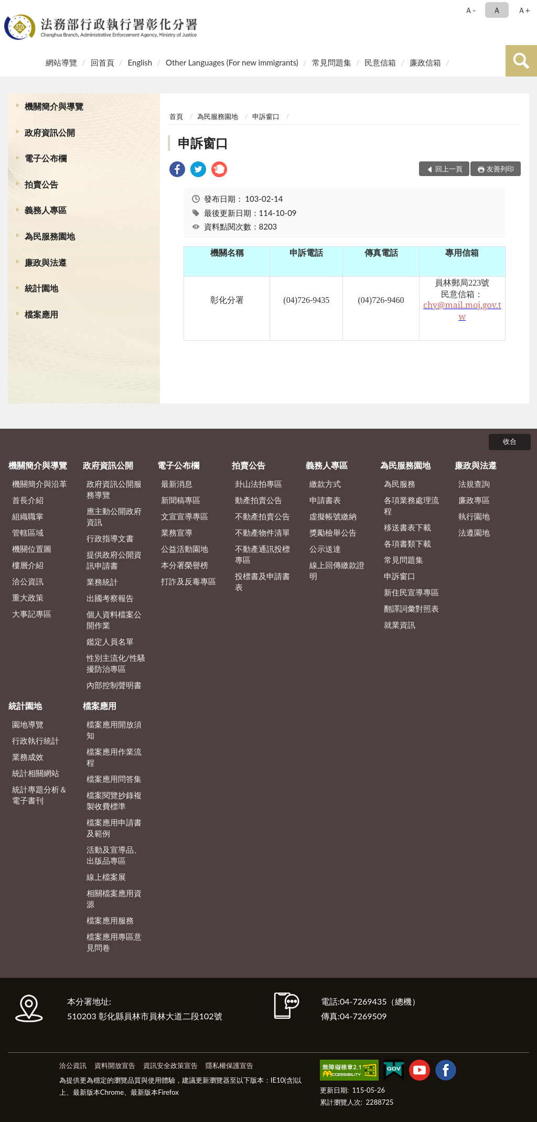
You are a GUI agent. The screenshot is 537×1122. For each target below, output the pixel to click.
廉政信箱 (425, 62)
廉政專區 (474, 500)
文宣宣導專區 (184, 516)
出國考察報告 (110, 598)
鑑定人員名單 (110, 641)
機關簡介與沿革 (39, 483)
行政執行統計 (35, 740)
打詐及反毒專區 (188, 581)
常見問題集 (331, 62)
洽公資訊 (28, 581)
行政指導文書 (110, 538)
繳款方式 (325, 483)
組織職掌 (28, 516)
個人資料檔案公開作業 (114, 619)
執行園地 (474, 516)
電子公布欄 (46, 158)
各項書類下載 (407, 543)
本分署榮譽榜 (184, 565)
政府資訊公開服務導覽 (114, 489)
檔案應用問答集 (114, 778)
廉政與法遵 (46, 262)
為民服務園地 (50, 236)
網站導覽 (61, 62)
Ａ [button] (497, 10)
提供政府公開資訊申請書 (114, 560)
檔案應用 (41, 314)
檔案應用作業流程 (114, 757)
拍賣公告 (41, 184)
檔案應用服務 (110, 920)
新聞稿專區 (180, 500)
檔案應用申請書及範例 (114, 828)
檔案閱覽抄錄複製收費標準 (114, 800)
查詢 (521, 61)
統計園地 (41, 288)
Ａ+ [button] (524, 10)
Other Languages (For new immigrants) (232, 62)
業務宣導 (176, 532)
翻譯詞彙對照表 (411, 608)
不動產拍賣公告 (262, 516)
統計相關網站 (35, 773)
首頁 (176, 116)
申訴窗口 (266, 116)
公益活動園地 (184, 548)
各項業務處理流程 (411, 505)
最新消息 (176, 483)
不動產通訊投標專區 (262, 554)
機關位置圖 (31, 548)
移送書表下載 (407, 527)
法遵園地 (474, 532)
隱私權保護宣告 (229, 1065)
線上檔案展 (106, 876)
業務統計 (102, 581)
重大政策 (28, 597)
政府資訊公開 (50, 132)
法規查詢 (474, 483)
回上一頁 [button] (449, 169)
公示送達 (325, 548)
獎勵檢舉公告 (333, 532)
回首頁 (102, 62)
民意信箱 (380, 62)
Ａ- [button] (470, 10)
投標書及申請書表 (262, 581)
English (140, 62)
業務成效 (28, 756)
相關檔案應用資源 (114, 898)
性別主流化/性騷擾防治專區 (116, 663)
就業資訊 (399, 624)
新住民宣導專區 (411, 592)
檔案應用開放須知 (114, 730)
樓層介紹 (28, 565)
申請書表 (325, 500)
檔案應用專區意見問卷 (114, 942)
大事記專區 (31, 613)
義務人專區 (46, 210)
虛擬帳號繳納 (333, 516)
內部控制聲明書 (114, 685)
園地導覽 (28, 724)
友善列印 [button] (500, 169)
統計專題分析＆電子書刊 (39, 795)
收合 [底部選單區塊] (510, 441)
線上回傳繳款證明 (336, 570)
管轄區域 (28, 532)
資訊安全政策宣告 (170, 1065)
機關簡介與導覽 (54, 106)
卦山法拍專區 (258, 483)
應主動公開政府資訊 (114, 516)
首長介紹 (28, 500)
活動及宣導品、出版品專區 (114, 855)
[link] (177, 170)
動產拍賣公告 (258, 500)
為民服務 (399, 483)
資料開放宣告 (114, 1065)
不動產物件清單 (262, 532)
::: (10, 9)
